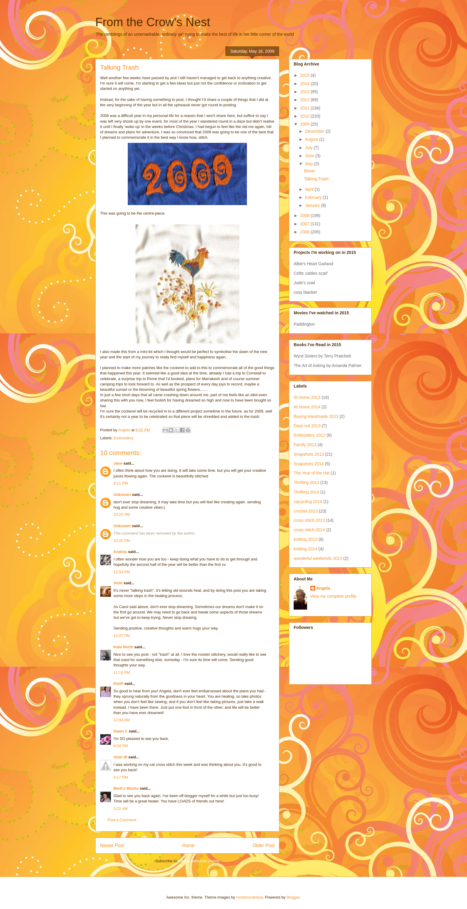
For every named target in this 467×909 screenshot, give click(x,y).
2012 (305, 99)
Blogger (293, 897)
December (315, 131)
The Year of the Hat (312, 473)
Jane (117, 463)
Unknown (122, 494)
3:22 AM (120, 808)
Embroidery (123, 438)
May (309, 163)
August (312, 139)
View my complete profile (333, 596)
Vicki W (120, 757)
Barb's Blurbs (126, 788)
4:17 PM (120, 777)
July (309, 147)
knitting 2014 (305, 548)
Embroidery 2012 (310, 435)
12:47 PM (121, 635)
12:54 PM (121, 572)
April (310, 189)
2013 (305, 91)
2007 (305, 223)
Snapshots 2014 (309, 463)
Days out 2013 (307, 425)
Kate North (123, 647)
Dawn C (120, 731)
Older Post (264, 845)
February (314, 197)
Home (188, 845)
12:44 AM (121, 720)
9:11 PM (120, 483)
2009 (305, 124)
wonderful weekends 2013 (318, 558)
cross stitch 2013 (309, 520)
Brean (309, 170)
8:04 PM (120, 746)
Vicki (117, 583)
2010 (305, 116)
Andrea (120, 551)
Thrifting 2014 (306, 492)
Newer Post (112, 845)
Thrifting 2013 (306, 482)
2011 (305, 108)
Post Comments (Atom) (199, 861)
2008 (305, 215)
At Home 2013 (307, 397)
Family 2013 (305, 444)
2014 (305, 83)
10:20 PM (121, 514)
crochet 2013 (306, 511)
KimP (118, 683)
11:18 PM (121, 672)
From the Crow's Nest (152, 22)
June (310, 155)
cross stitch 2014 (309, 529)
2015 (305, 75)
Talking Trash (316, 179)
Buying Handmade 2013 (316, 416)
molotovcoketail (249, 897)
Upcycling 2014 (308, 501)
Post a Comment (122, 820)
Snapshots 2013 (309, 454)
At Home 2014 (307, 406)
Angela (323, 588)
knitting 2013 (305, 539)
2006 (305, 231)
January (313, 205)
